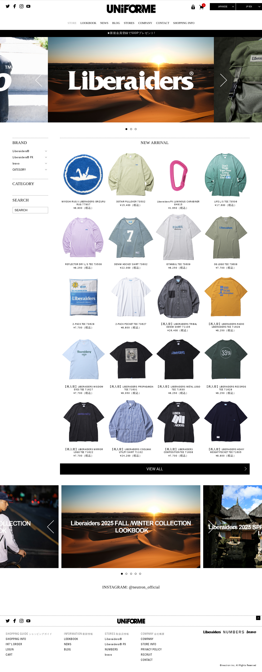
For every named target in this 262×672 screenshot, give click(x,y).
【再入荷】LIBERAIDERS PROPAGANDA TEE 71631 (131, 388)
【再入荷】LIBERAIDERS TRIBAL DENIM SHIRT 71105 (178, 325)
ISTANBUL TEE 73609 (178, 264)
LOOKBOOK (88, 23)
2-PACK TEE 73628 (83, 324)
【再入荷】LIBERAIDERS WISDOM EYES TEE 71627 (83, 388)
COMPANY (145, 23)
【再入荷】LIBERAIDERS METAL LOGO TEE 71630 (178, 388)
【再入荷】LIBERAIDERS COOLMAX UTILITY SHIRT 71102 (131, 451)
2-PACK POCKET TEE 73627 (131, 324)
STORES (129, 23)
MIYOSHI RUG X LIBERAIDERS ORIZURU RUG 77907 (84, 203)
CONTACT (162, 23)
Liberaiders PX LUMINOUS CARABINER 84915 (178, 203)
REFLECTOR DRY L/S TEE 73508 (83, 264)
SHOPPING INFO (183, 23)
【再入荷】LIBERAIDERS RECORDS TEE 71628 (225, 388)
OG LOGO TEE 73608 (226, 264)
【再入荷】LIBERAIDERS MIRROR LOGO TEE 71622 (83, 451)
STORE (72, 23)
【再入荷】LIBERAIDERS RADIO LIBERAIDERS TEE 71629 (225, 325)
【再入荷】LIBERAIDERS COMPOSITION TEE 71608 (178, 451)
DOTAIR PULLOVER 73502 (131, 201)
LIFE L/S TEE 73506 (225, 201)
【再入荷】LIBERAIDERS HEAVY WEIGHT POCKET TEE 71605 (225, 451)
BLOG (116, 23)
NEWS (104, 23)
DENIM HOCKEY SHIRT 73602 (131, 264)
